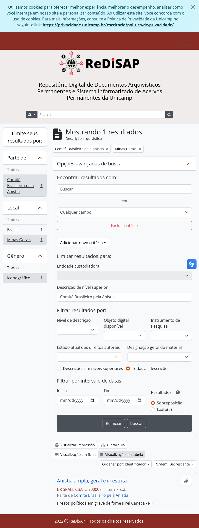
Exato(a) (164, 409)
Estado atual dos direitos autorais (88, 347)
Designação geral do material (154, 347)
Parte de (16, 157)
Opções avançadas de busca (89, 163)
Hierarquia (113, 445)
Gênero (15, 256)
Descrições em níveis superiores (93, 368)
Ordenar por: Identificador (124, 464)
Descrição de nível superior (82, 287)
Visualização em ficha (75, 454)
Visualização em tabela (121, 454)
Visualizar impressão (75, 445)
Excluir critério (124, 225)
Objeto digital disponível (116, 323)
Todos (13, 169)
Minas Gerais (25, 241)
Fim (107, 390)
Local (13, 207)
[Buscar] (124, 189)
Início (62, 390)
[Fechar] (193, 7)
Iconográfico (25, 279)
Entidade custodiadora (78, 266)
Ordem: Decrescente (173, 464)
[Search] (101, 114)
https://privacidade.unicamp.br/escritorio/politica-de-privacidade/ (108, 25)
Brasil (25, 231)
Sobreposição (169, 403)
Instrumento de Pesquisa (165, 323)
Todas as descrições (150, 368)
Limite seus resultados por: (25, 137)
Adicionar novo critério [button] (81, 242)
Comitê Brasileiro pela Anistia (25, 185)
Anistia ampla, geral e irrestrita (92, 481)
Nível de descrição (74, 320)
